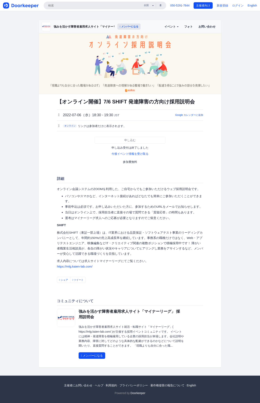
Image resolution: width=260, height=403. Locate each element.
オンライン (70, 126)
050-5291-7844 (180, 5)
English (252, 5)
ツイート (78, 279)
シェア (63, 279)
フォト (188, 26)
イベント (171, 26)
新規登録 (222, 5)
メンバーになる (129, 26)
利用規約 (111, 385)
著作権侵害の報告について (167, 385)
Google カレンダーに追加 (189, 115)
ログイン (238, 5)
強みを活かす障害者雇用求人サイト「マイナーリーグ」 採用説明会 (97, 26)
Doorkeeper (137, 393)
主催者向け (203, 5)
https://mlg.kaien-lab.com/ (74, 266)
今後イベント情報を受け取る (130, 153)
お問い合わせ (207, 26)
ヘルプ (99, 385)
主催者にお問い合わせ (78, 385)
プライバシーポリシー (133, 385)
